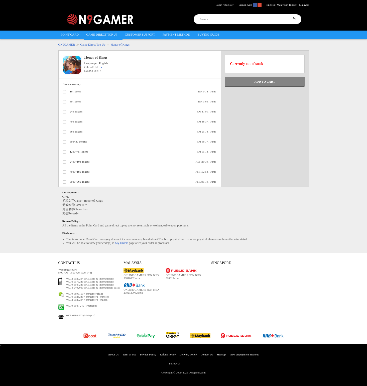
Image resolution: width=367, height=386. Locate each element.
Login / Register (225, 4)
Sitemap (221, 354)
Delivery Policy (188, 354)
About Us (113, 354)
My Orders (121, 243)
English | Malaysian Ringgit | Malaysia (288, 4)
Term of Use (129, 354)
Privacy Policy (148, 354)
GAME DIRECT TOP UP (101, 34)
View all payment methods (244, 354)
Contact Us (207, 354)
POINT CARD (70, 34)
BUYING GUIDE (208, 34)
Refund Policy (168, 354)
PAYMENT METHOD (176, 34)
